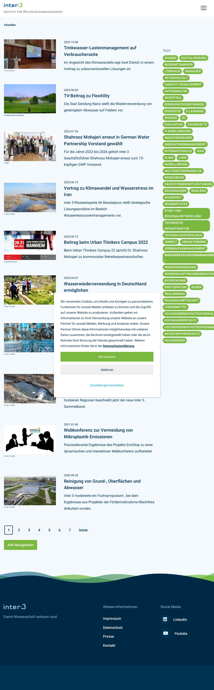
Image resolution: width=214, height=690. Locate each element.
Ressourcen (174, 177)
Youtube (173, 633)
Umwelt (170, 242)
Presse (108, 636)
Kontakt (109, 645)
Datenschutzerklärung (118, 346)
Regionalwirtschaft (181, 300)
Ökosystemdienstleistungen (188, 184)
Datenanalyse (175, 91)
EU (184, 118)
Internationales (178, 151)
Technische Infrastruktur (176, 225)
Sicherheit (173, 197)
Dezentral (173, 97)
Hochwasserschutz (180, 320)
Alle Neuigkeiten (21, 545)
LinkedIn (173, 620)
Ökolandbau (174, 293)
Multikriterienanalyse (183, 171)
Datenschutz (113, 627)
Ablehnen (107, 370)
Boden (196, 287)
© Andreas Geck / (10, 115)
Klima (169, 157)
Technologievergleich (183, 235)
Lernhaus (172, 71)
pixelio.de (20, 115)
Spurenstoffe (175, 204)
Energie (170, 118)
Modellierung (176, 164)
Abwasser (193, 71)
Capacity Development (183, 84)
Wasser (170, 58)
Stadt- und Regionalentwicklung (182, 213)
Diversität (172, 111)
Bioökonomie (175, 280)
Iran (200, 151)
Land (183, 157)
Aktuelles (10, 25)
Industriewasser (178, 137)
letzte (83, 530)
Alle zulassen (107, 356)
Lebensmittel (175, 307)
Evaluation (173, 124)
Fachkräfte (197, 124)
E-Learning (195, 111)
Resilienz (198, 191)
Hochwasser (174, 340)
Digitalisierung (193, 58)
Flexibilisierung (177, 131)
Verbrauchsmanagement (185, 248)
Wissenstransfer (178, 64)
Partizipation (175, 287)
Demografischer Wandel (184, 104)
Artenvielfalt (176, 78)
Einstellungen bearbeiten (107, 385)
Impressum (112, 618)
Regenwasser (175, 191)
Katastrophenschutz (182, 333)
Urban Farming (194, 242)
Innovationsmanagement (185, 144)
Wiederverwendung (180, 267)
